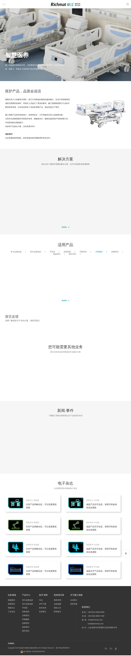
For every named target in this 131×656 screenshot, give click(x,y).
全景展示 (42, 612)
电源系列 (59, 254)
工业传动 (11, 612)
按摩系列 (117, 252)
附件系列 (75, 254)
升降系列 (86, 252)
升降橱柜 (101, 252)
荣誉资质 (73, 605)
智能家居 (11, 601)
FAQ (41, 601)
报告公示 (57, 608)
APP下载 (42, 605)
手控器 (55, 252)
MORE (65, 228)
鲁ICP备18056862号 (63, 648)
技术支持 (42, 608)
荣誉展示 (57, 612)
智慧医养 (11, 605)
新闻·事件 (58, 601)
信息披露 (57, 605)
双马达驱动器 (38, 252)
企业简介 (73, 601)
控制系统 (70, 252)
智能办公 (11, 608)
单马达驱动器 (18, 252)
